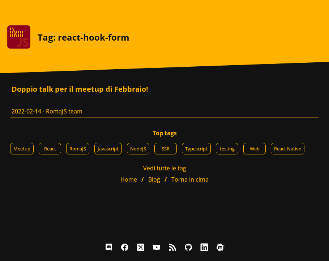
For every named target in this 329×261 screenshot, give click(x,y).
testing (227, 148)
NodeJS (138, 148)
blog (154, 179)
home (128, 179)
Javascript (108, 148)
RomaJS (77, 148)
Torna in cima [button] (190, 179)
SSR (166, 148)
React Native (287, 148)
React (50, 148)
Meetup (21, 148)
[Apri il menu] (316, 11)
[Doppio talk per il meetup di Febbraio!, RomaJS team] (164, 99)
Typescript (196, 148)
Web (255, 148)
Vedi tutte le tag (164, 168)
